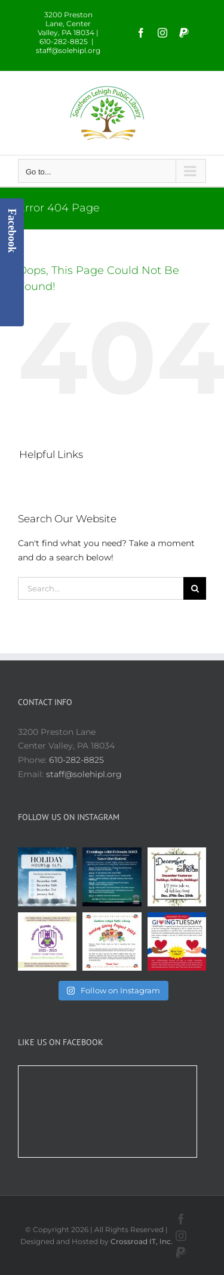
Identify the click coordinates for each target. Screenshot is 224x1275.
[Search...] (100, 588)
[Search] (194, 588)
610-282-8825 (76, 760)
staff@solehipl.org (68, 50)
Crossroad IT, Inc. (142, 1241)
